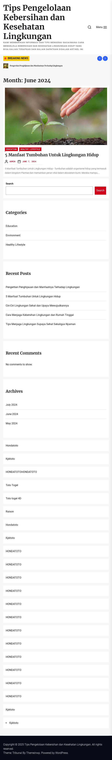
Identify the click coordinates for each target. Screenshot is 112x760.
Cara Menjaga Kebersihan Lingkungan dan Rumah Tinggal (40, 315)
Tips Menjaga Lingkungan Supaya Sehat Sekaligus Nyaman (41, 324)
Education (11, 149)
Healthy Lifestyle (30, 149)
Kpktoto (10, 458)
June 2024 (12, 414)
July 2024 (11, 404)
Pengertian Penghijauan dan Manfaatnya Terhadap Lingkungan (36, 66)
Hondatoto (12, 445)
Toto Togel (12, 485)
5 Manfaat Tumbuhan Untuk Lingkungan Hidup (52, 154)
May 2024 (11, 423)
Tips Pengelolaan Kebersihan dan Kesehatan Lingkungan (37, 22)
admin (12, 161)
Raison (10, 511)
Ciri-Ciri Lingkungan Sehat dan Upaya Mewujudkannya (37, 305)
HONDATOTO (13, 471)
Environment (13, 235)
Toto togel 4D (13, 498)
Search (9, 183)
